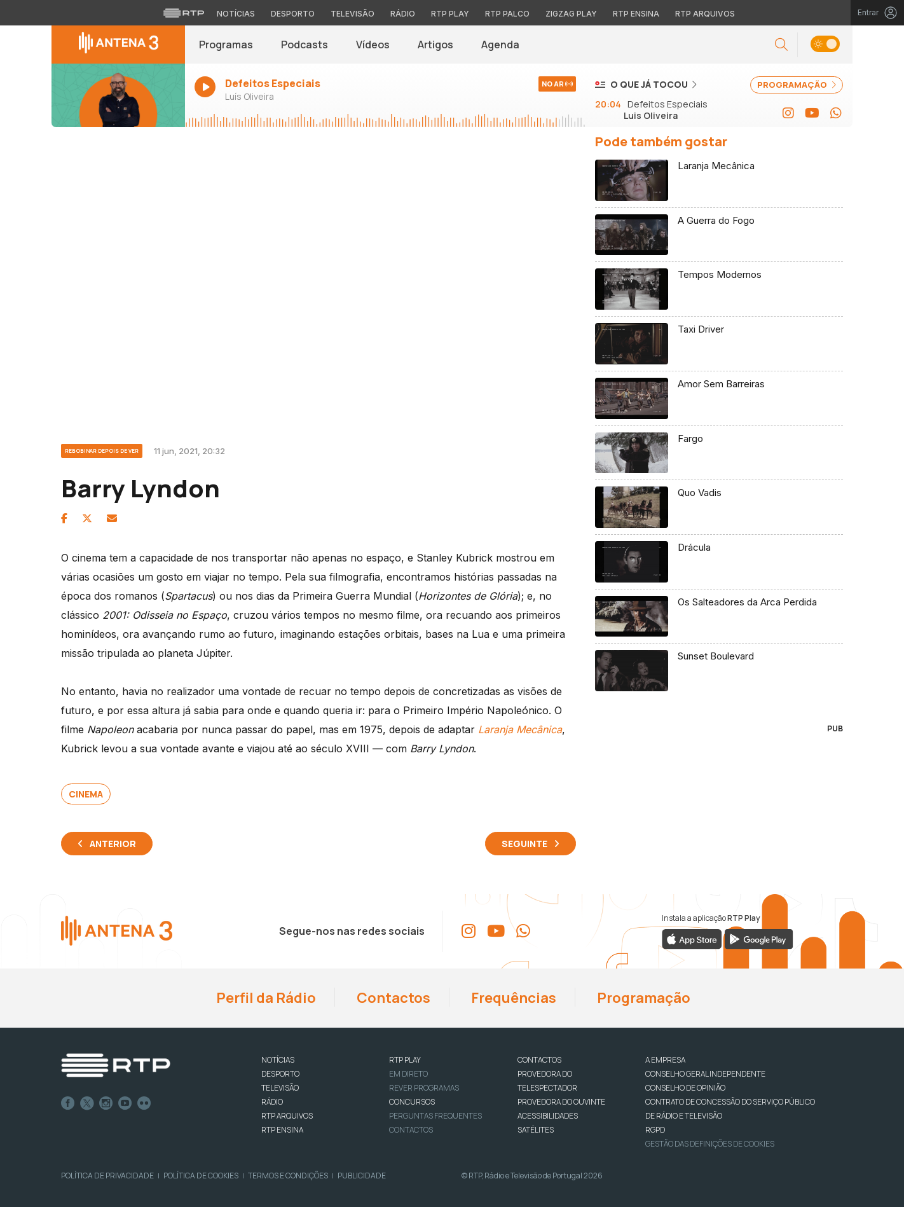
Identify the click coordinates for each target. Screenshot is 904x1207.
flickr (144, 1103)
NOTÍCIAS (277, 1059)
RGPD (655, 1129)
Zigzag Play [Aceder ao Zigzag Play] (571, 13)
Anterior (113, 844)
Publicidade (362, 1175)
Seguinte (524, 844)
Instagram (106, 1103)
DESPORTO (280, 1073)
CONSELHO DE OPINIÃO (685, 1087)
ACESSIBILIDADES (547, 1115)
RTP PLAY (405, 1059)
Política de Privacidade (107, 1175)
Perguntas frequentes (435, 1115)
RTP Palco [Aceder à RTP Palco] (507, 13)
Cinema (86, 794)
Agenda (500, 45)
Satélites (535, 1129)
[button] (781, 44)
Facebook (68, 1103)
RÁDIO (272, 1101)
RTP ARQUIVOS (287, 1115)
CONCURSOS (412, 1101)
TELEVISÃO (280, 1087)
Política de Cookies (200, 1175)
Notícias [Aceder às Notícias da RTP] (236, 13)
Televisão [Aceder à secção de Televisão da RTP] (352, 13)
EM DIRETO (408, 1073)
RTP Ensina (282, 1129)
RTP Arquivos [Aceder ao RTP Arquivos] (705, 13)
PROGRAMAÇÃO (796, 84)
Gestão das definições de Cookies (709, 1143)
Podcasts (304, 45)
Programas (226, 45)
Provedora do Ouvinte (561, 1101)
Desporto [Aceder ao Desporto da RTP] (293, 13)
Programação (642, 997)
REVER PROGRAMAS (424, 1087)
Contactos (392, 997)
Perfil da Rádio (265, 997)
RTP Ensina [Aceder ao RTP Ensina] (636, 13)
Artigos (435, 45)
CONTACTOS (539, 1059)
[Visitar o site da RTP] (183, 12)
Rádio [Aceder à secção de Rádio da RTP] (402, 13)
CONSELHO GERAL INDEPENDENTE (705, 1073)
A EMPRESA (665, 1059)
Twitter (87, 1103)
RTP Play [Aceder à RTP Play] (450, 13)
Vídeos (373, 45)
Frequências (512, 997)
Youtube (125, 1103)
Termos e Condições (288, 1175)
